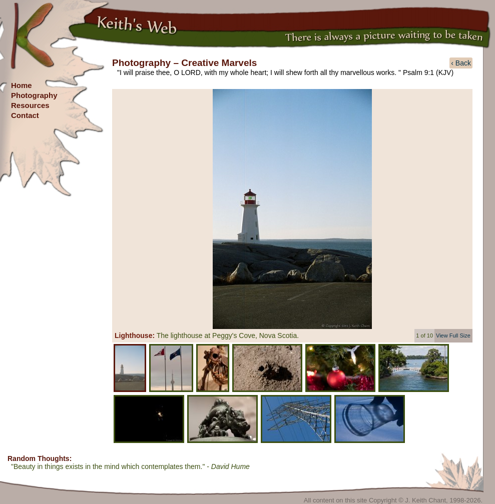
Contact (25, 115)
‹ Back (461, 63)
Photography (34, 95)
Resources (30, 105)
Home (21, 85)
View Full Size (453, 335)
